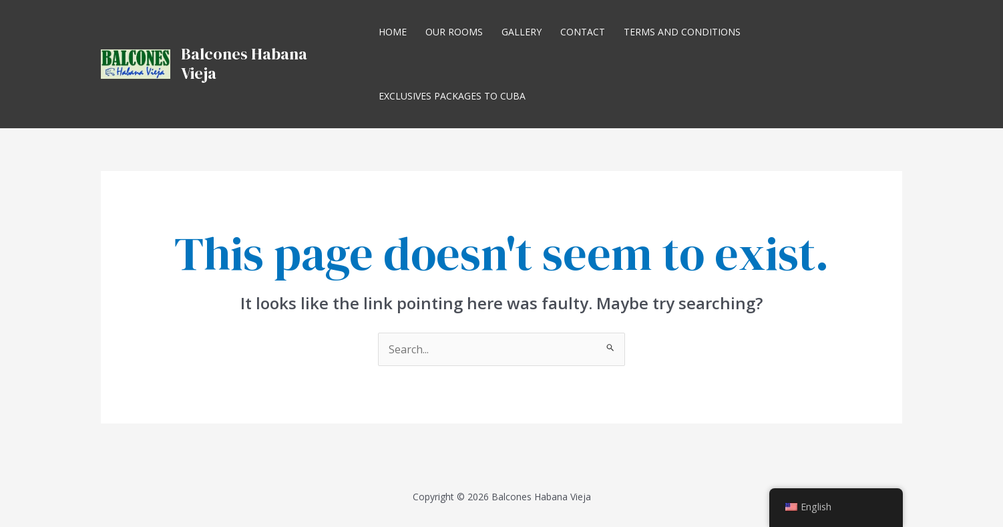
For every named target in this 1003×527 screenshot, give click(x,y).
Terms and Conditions (682, 31)
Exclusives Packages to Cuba (452, 96)
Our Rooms (454, 31)
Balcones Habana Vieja (244, 63)
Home (393, 31)
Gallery (522, 31)
